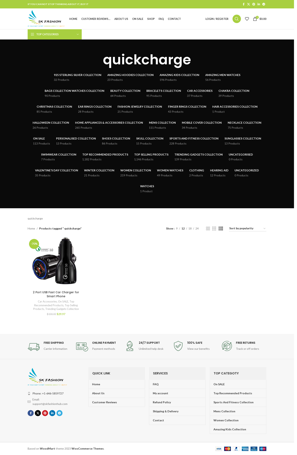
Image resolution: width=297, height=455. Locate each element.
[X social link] (248, 4)
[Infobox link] (50, 347)
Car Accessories (47, 301)
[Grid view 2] (208, 228)
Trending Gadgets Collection (62, 308)
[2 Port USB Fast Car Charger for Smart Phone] (56, 263)
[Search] (237, 19)
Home (31, 228)
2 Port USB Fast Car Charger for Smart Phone (56, 294)
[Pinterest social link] (253, 4)
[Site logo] (46, 18)
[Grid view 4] (221, 228)
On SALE (63, 301)
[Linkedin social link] (258, 4)
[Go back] (98, 60)
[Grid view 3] (214, 228)
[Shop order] (247, 229)
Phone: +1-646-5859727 (47, 393)
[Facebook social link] (243, 4)
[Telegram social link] (263, 4)
